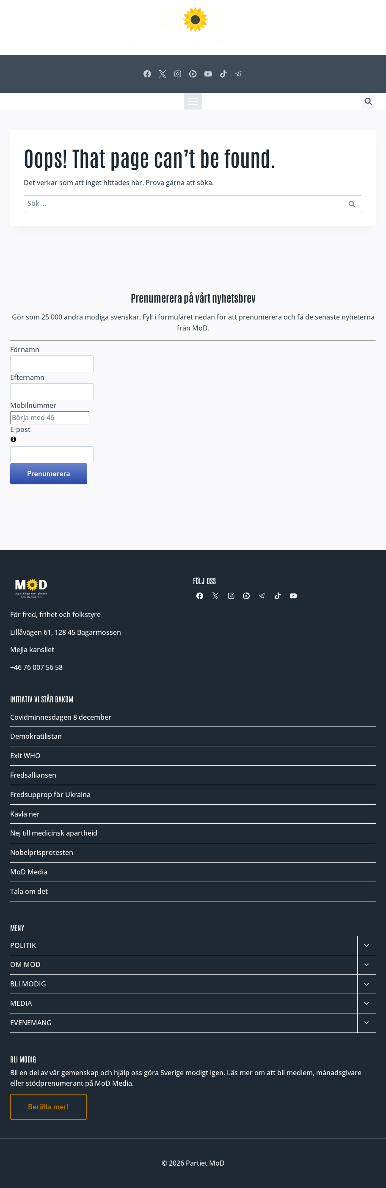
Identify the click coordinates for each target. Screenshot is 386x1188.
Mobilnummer (33, 405)
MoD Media (28, 872)
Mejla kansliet (32, 649)
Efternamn (27, 377)
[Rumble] (192, 73)
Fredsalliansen (33, 775)
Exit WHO (25, 755)
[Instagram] (177, 73)
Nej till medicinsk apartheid (53, 833)
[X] (162, 73)
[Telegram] (239, 73)
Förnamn (24, 349)
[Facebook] (147, 73)
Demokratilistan (36, 736)
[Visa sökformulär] (368, 101)
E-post (20, 429)
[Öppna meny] (193, 101)
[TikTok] (223, 73)
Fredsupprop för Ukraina (50, 794)
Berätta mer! (48, 1106)
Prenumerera (48, 473)
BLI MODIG (28, 984)
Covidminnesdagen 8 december (60, 717)
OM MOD (25, 964)
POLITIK (23, 945)
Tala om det (29, 891)
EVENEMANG (31, 1022)
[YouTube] (208, 73)
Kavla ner (25, 814)
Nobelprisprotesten (41, 852)
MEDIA (21, 1003)
